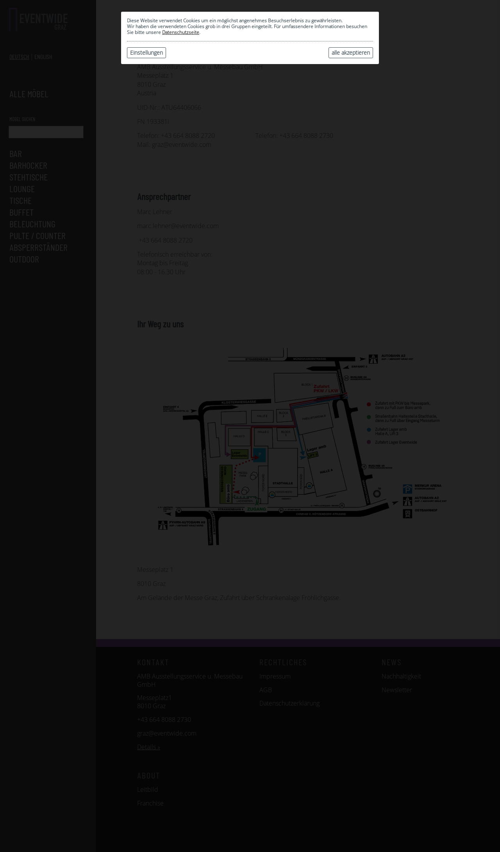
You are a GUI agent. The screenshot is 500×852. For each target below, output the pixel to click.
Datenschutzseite (180, 32)
